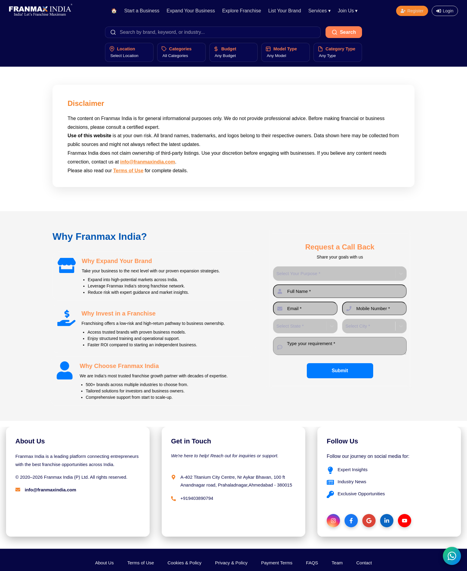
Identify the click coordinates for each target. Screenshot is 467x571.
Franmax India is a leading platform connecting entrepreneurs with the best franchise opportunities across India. (77, 460)
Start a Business (142, 10)
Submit (340, 370)
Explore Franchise (241, 10)
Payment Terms (276, 562)
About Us (104, 562)
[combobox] (277, 273)
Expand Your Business (191, 10)
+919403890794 (196, 498)
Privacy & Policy (231, 562)
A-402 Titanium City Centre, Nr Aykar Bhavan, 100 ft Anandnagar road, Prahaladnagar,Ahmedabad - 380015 (236, 480)
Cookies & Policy (184, 562)
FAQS (312, 562)
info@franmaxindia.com (147, 161)
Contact (364, 562)
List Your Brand (284, 10)
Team (337, 562)
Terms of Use (128, 170)
